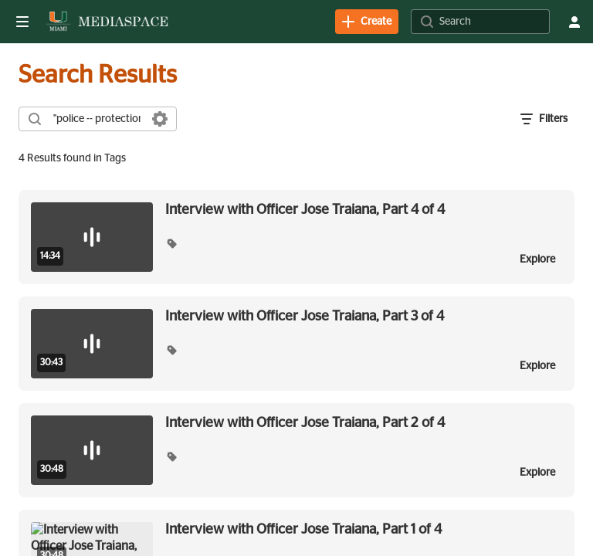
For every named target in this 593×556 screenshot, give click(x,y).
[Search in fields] (160, 119)
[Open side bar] (22, 21)
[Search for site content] (492, 21)
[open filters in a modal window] (543, 119)
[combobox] (97, 119)
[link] (366, 21)
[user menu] (574, 21)
